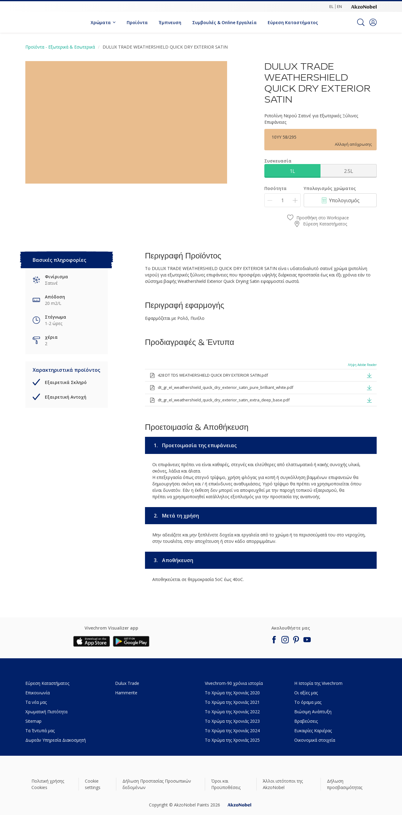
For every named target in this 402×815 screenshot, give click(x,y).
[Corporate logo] (364, 6)
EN (339, 6)
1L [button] (292, 171)
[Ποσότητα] (282, 200)
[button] (373, 22)
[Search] (360, 22)
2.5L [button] (348, 171)
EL (331, 6)
